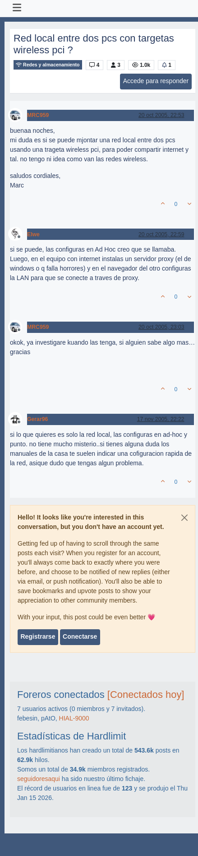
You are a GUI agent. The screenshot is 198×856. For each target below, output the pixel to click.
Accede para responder (156, 80)
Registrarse (37, 636)
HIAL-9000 (74, 718)
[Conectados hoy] (145, 694)
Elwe (33, 234)
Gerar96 (37, 419)
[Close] (184, 517)
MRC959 (38, 115)
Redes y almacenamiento (48, 65)
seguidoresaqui (38, 778)
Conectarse (80, 636)
